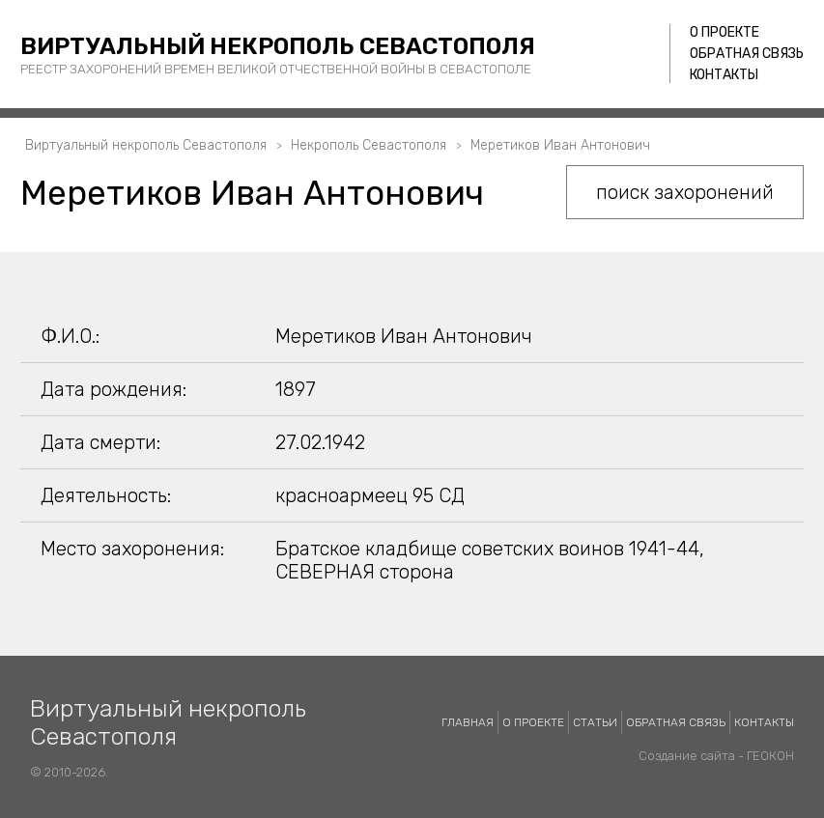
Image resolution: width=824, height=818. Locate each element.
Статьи (595, 722)
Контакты (724, 75)
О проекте (724, 32)
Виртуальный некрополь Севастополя (277, 46)
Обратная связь (747, 53)
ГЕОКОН (770, 755)
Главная (467, 722)
